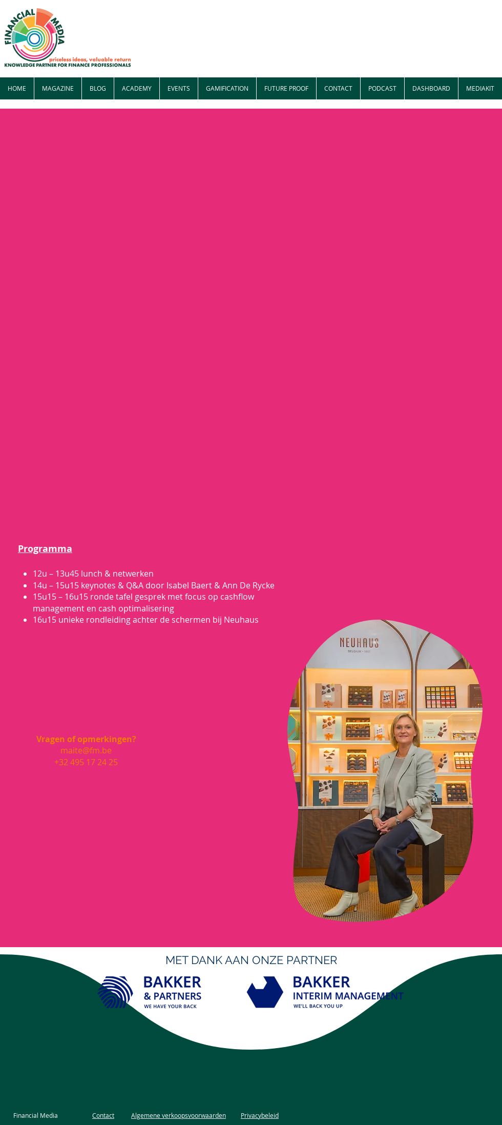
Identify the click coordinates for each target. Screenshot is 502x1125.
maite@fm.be (86, 750)
